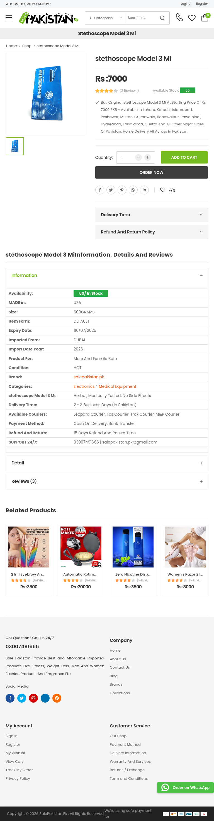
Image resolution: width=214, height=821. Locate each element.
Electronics (84, 386)
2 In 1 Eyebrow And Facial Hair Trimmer (46, 574)
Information (24, 275)
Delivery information (128, 753)
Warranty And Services (130, 761)
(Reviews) (40, 580)
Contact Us (120, 667)
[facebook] (99, 190)
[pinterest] (122, 190)
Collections (120, 693)
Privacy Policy (18, 778)
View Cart (14, 761)
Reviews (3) (24, 481)
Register (202, 3)
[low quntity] (138, 157)
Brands (116, 684)
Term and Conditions (129, 778)
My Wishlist (15, 753)
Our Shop (118, 736)
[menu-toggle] (9, 17)
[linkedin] (144, 190)
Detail (17, 463)
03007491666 (22, 646)
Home (11, 45)
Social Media (17, 686)
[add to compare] (172, 190)
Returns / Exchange (127, 770)
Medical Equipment (117, 386)
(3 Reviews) (129, 90)
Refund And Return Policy (128, 232)
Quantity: (104, 157)
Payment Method (125, 744)
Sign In (12, 736)
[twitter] (110, 190)
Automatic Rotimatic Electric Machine (97, 574)
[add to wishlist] (162, 190)
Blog (114, 676)
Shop (26, 45)
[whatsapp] (133, 190)
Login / (186, 3)
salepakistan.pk (89, 377)
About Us (118, 659)
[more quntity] (147, 157)
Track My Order (19, 770)
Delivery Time (115, 214)
